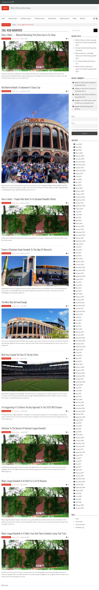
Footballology (39, 18)
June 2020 (79, 355)
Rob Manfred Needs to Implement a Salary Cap (21, 87)
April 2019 (78, 396)
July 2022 (79, 282)
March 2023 (79, 259)
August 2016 (79, 490)
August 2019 (79, 385)
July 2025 (79, 176)
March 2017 (79, 470)
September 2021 (80, 311)
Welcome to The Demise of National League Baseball (24, 428)
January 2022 (80, 300)
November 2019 (80, 376)
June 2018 (79, 426)
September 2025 (80, 171)
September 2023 (80, 241)
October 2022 (80, 273)
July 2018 (78, 423)
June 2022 (79, 285)
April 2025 (79, 185)
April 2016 (78, 502)
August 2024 (79, 209)
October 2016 (79, 484)
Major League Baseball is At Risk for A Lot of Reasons (24, 481)
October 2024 (79, 203)
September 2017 (80, 452)
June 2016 (79, 496)
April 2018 (78, 432)
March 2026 (79, 153)
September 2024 (80, 206)
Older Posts (5, 585)
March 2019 (79, 399)
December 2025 (80, 162)
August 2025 (79, 173)
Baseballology (26, 18)
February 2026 (80, 156)
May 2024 (78, 217)
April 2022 (79, 291)
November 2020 (80, 341)
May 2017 (78, 464)
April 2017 (78, 467)
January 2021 (80, 335)
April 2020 (79, 361)
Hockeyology (12, 18)
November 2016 (80, 482)
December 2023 (80, 232)
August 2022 (79, 279)
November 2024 (80, 200)
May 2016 (78, 499)
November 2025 (80, 165)
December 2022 (80, 267)
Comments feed (80, 524)
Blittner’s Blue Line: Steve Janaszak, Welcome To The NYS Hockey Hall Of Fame (86, 42)
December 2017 (80, 443)
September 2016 (80, 487)
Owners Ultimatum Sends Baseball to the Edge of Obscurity (27, 249)
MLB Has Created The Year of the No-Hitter (20, 354)
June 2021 (79, 320)
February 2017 (80, 473)
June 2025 (79, 179)
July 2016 (78, 493)
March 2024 (79, 223)
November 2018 (80, 411)
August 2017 (79, 455)
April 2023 (79, 256)
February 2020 (80, 367)
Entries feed (79, 522)
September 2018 (80, 417)
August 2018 (79, 420)
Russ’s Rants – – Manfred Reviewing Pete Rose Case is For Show (29, 35)
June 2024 (79, 215)
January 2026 (80, 159)
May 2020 (78, 358)
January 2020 (80, 370)
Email (73, 123)
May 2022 (78, 288)
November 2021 (80, 306)
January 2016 (80, 508)
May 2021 (78, 323)
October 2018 (79, 414)
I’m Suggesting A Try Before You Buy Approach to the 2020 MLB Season (32, 407)
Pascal (77, 106)
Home (3, 18)
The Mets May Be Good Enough (14, 302)
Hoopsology (52, 18)
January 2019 (80, 405)
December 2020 (80, 338)
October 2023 (80, 238)
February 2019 (80, 402)
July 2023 (79, 247)
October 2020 (80, 344)
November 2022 (80, 270)
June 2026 (79, 144)
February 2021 (80, 332)
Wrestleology (64, 18)
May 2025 (78, 182)
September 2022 (80, 276)
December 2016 (80, 479)
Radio (74, 18)
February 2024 (80, 226)
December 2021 (80, 303)
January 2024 (80, 229)
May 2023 (78, 253)
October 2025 (80, 168)
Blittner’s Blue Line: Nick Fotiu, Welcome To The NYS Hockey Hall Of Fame (86, 69)
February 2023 (80, 261)
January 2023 (80, 264)
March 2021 (79, 329)
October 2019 (79, 379)
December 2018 (80, 408)
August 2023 (79, 244)
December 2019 (80, 373)
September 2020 (81, 347)
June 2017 (79, 461)
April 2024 (78, 220)
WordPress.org (80, 527)
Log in (77, 519)
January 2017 (80, 476)
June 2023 (79, 250)
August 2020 (79, 350)
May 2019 (78, 394)
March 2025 (79, 188)
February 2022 (80, 297)
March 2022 (79, 294)
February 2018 (80, 438)
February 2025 (80, 191)
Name (73, 116)
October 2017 (79, 449)
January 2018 (80, 440)
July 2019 (78, 388)
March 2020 (79, 364)
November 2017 (80, 446)
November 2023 (80, 235)
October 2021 (79, 308)
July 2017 (78, 458)
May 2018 (78, 429)
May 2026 (78, 147)
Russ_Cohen (16, 38)
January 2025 (80, 194)
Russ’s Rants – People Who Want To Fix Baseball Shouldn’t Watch (29, 199)
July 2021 (78, 317)
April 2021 (78, 326)
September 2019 (80, 382)
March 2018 (79, 435)
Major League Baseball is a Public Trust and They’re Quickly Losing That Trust (34, 533)
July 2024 (78, 212)
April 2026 (79, 150)
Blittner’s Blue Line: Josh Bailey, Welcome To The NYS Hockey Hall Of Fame (86, 55)
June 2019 (79, 391)
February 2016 (80, 505)
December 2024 (80, 197)
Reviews (82, 18)
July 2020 (79, 352)
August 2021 (79, 314)
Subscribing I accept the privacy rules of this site (84, 129)
